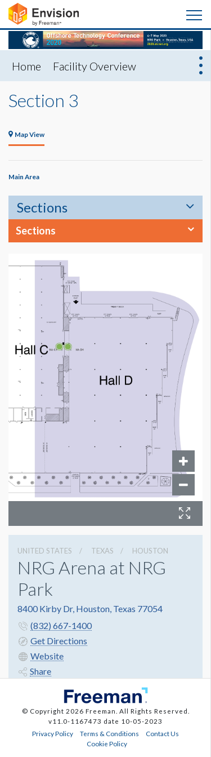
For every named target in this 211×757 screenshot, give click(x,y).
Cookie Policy (107, 743)
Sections (42, 207)
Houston (150, 550)
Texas (102, 550)
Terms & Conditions (109, 733)
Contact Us (162, 733)
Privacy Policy (52, 733)
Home (26, 66)
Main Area (23, 176)
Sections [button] (36, 230)
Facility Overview (94, 66)
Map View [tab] (26, 134)
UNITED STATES (44, 550)
